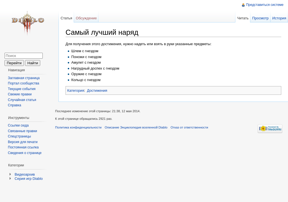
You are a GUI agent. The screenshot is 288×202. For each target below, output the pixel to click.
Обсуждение (86, 18)
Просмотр (260, 18)
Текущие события (21, 89)
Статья (66, 18)
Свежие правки (20, 94)
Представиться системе (265, 5)
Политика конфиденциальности (78, 127)
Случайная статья (22, 100)
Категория (75, 90)
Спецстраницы (19, 136)
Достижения (97, 90)
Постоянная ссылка (23, 147)
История (279, 18)
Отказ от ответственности (189, 127)
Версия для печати (22, 142)
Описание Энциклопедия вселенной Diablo (136, 127)
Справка (14, 105)
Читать (243, 18)
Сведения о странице (25, 153)
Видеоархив (25, 174)
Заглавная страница (24, 78)
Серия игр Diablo (29, 178)
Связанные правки (22, 131)
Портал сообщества (23, 83)
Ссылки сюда (18, 125)
